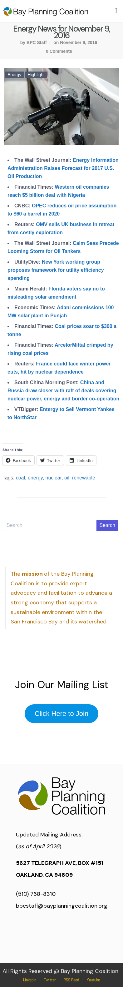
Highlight (35, 74)
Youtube (93, 980)
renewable (83, 477)
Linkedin (29, 980)
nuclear (54, 477)
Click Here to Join (61, 713)
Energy (14, 74)
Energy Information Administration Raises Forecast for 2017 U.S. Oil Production (63, 168)
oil (66, 477)
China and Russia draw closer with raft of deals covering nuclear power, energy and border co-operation (63, 390)
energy (35, 477)
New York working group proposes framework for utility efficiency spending (55, 270)
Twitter (50, 980)
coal (20, 477)
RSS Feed (71, 980)
